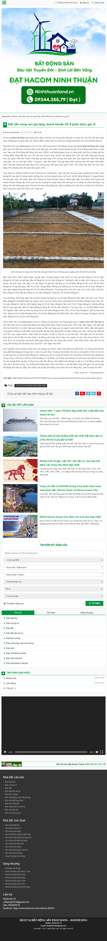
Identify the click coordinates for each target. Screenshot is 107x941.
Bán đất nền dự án (14, 633)
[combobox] (53, 567)
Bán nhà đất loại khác (16, 653)
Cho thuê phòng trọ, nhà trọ (16, 850)
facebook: (8, 908)
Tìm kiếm (94, 603)
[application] (53, 725)
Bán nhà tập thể (11, 810)
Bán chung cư (12, 623)
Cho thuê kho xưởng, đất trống (18, 834)
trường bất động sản (19, 138)
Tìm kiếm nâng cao (15, 603)
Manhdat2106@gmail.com (17, 902)
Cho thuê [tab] (51, 613)
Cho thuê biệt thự (12, 825)
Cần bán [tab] (18, 613)
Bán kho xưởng (13, 638)
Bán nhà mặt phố (14, 658)
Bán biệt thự (12, 618)
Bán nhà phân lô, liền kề (17, 663)
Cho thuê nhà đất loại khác (16, 840)
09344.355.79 (9, 899)
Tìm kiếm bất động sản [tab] (53, 544)
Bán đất (10, 628)
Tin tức (14, 116)
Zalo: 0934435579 (11, 905)
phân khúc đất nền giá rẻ (92, 322)
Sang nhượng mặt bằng (15, 877)
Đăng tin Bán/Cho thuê (66, 2)
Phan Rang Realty (12, 132)
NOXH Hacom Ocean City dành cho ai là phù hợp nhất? (70, 517)
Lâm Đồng (11, 683)
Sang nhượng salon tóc (15, 884)
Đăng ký (84, 2)
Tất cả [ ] (11, 688)
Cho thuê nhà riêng (13, 847)
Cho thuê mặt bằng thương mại (18, 837)
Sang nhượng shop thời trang (17, 887)
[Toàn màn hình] (101, 752)
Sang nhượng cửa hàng (15, 856)
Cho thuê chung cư (13, 828)
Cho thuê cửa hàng (13, 831)
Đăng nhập (98, 2)
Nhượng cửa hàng (12, 868)
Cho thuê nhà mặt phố (14, 844)
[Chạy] (5, 752)
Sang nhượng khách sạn (15, 874)
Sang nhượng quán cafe (15, 881)
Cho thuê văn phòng (13, 853)
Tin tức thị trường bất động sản (31, 386)
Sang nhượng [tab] (86, 613)
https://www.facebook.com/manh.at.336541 (34, 908)
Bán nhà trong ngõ (13, 813)
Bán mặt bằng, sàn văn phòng (20, 643)
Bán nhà (10, 648)
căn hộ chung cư (16, 352)
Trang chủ (5, 116)
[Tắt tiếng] (97, 752)
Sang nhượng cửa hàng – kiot (17, 871)
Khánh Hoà (11, 678)
